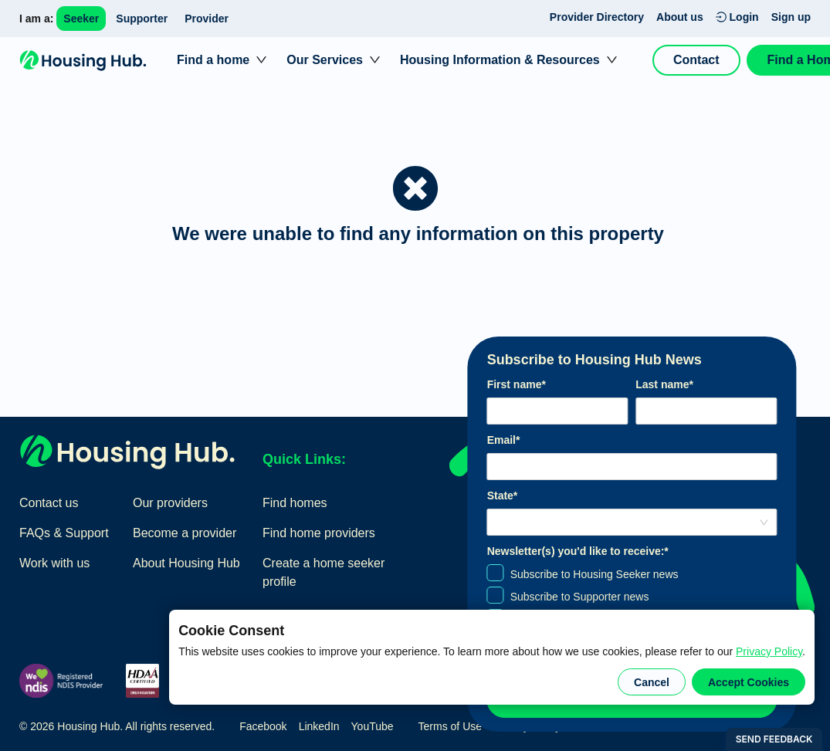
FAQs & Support (64, 533)
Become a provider (184, 533)
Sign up (791, 17)
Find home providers (319, 533)
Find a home (213, 59)
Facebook (262, 726)
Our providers (170, 502)
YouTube (372, 726)
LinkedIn (319, 726)
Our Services (324, 59)
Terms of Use (450, 726)
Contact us (48, 502)
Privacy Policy (769, 651)
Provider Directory (597, 17)
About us (679, 17)
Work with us (54, 563)
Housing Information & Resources (500, 59)
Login (737, 17)
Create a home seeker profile (324, 572)
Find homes (295, 502)
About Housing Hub (186, 563)
